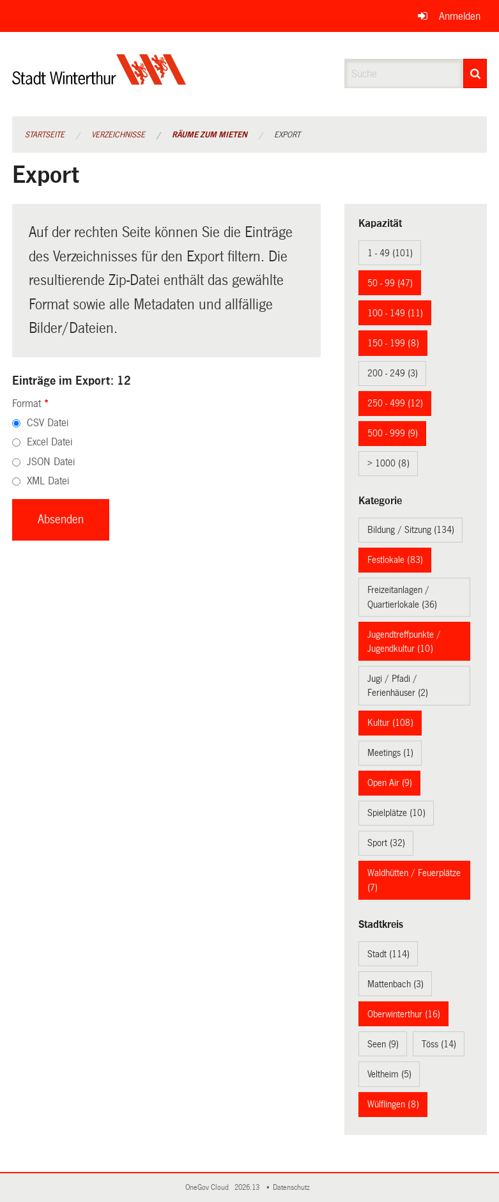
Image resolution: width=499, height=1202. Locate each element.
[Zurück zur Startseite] (99, 80)
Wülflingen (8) (393, 1104)
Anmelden (459, 16)
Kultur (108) (390, 723)
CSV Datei (47, 422)
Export (287, 134)
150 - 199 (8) (393, 343)
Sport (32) (386, 843)
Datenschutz (293, 1187)
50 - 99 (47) (390, 283)
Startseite (45, 134)
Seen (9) (383, 1044)
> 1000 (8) (388, 463)
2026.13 (248, 1187)
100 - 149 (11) (395, 313)
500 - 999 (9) (392, 433)
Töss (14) (439, 1044)
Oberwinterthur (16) (403, 1014)
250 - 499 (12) (395, 403)
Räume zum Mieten (209, 134)
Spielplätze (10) (396, 813)
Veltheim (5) (389, 1074)
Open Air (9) (389, 783)
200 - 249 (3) (392, 373)
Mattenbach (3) (395, 984)
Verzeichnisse (118, 134)
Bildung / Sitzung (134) (410, 530)
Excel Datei (49, 441)
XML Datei (48, 480)
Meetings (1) (390, 753)
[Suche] (475, 73)
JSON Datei (51, 461)
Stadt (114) (388, 954)
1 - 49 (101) (390, 253)
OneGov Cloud (209, 1187)
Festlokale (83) (395, 560)
